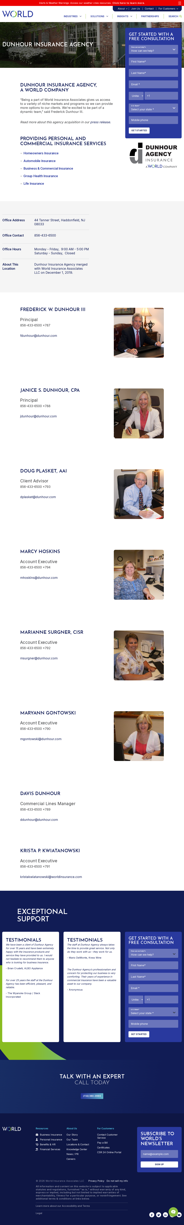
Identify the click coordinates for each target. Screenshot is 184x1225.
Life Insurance (33, 183)
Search (175, 16)
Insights (122, 16)
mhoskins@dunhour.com (39, 578)
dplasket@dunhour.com (38, 497)
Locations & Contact (77, 1144)
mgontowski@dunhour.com (40, 739)
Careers (70, 1158)
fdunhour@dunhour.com (38, 336)
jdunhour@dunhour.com (38, 416)
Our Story (72, 1134)
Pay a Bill (102, 1142)
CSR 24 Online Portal (109, 1152)
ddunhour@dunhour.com (39, 820)
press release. (100, 122)
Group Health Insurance (40, 176)
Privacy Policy (96, 1180)
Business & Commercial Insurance (48, 168)
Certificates (103, 1147)
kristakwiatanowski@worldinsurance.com (51, 877)
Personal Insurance (51, 1139)
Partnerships (150, 16)
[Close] (179, 3)
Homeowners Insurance (41, 153)
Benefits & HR (47, 1144)
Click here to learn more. (128, 2)
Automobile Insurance (39, 161)
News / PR (72, 1154)
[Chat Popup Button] (173, 1212)
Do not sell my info (117, 1180)
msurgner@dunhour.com (39, 658)
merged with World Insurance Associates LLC (61, 268)
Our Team (72, 1139)
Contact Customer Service (107, 1136)
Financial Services (50, 1149)
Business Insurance (51, 1134)
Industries (71, 16)
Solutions (97, 16)
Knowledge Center (76, 1149)
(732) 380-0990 (92, 1096)
